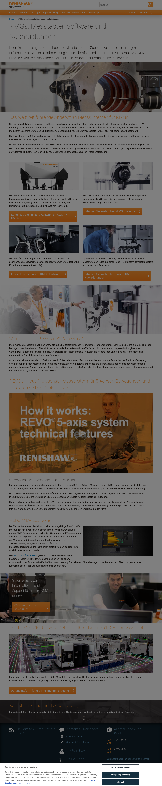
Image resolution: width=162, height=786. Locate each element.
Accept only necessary (120, 775)
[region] (81, 774)
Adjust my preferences (120, 767)
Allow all (120, 782)
